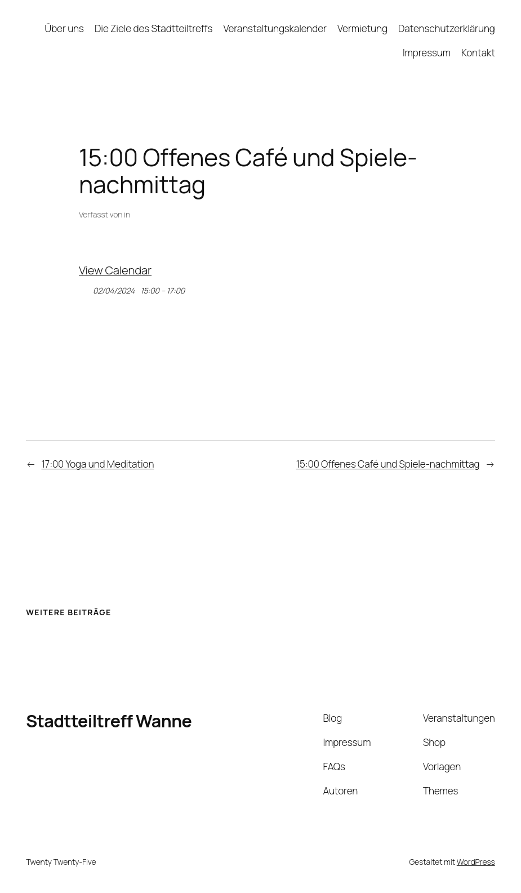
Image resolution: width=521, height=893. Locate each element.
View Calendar (115, 270)
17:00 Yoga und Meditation (97, 463)
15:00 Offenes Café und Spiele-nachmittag (388, 463)
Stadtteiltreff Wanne (109, 720)
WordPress (476, 861)
